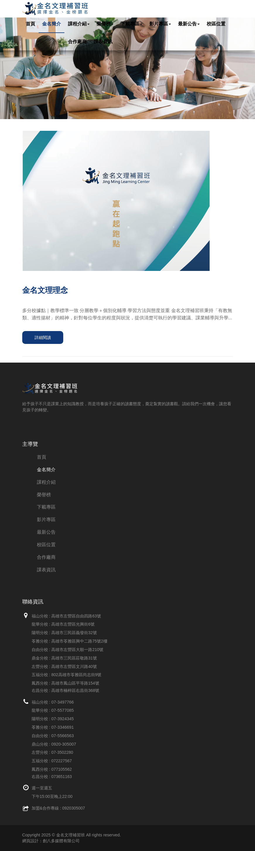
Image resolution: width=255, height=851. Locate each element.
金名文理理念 (45, 290)
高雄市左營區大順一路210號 (77, 649)
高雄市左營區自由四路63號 (76, 616)
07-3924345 (62, 718)
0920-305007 (63, 744)
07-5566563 (62, 735)
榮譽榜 (105, 23)
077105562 (61, 769)
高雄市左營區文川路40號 (74, 666)
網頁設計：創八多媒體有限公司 (51, 840)
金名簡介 (51, 23)
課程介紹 (79, 23)
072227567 (61, 760)
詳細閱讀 (43, 337)
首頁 (30, 23)
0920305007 (73, 808)
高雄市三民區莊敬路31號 (74, 658)
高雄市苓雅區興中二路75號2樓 (79, 641)
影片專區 (160, 23)
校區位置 (216, 23)
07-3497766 (62, 702)
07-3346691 (62, 727)
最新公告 (189, 23)
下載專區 (131, 23)
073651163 (61, 776)
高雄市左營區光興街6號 (73, 624)
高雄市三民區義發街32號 (74, 632)
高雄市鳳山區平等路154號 (75, 683)
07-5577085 (62, 710)
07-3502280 (62, 752)
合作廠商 (77, 41)
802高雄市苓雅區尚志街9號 (76, 674)
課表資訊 (103, 41)
